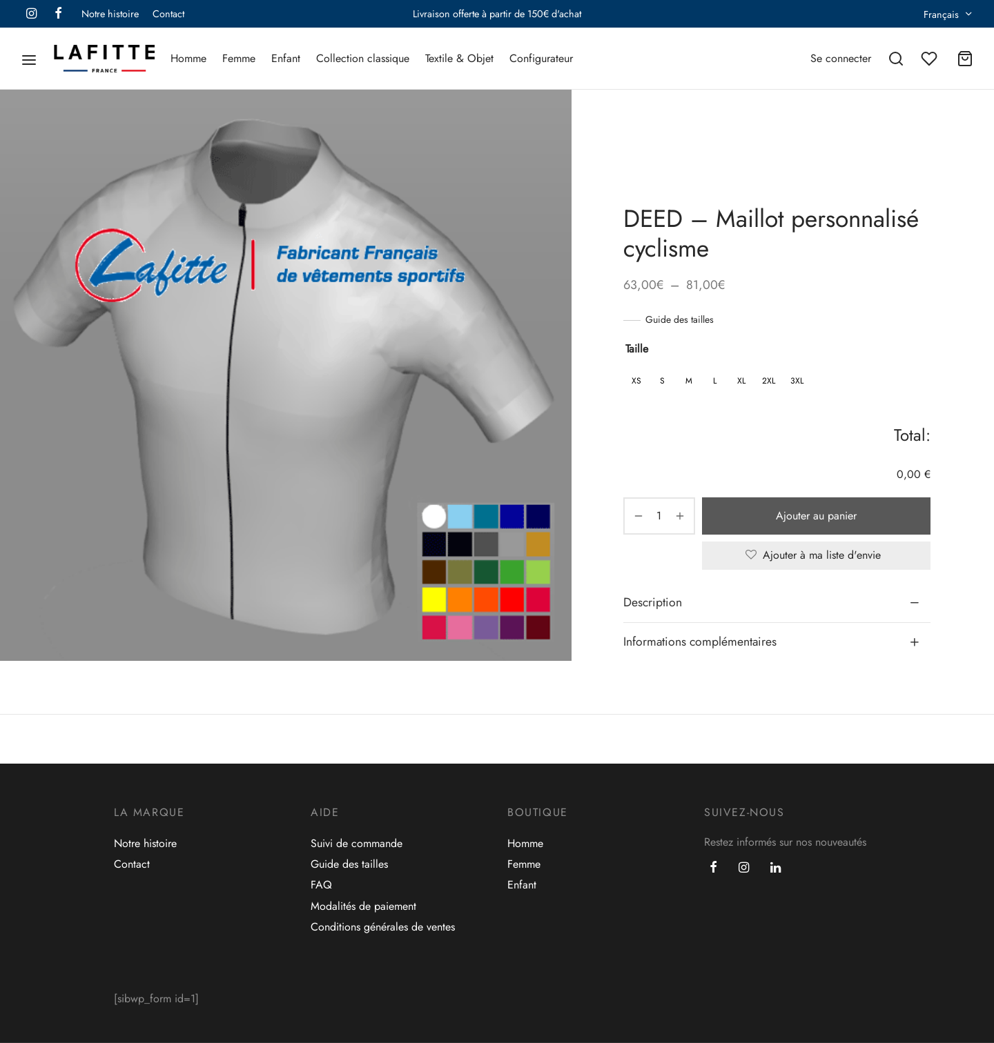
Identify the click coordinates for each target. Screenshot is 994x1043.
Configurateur (541, 58)
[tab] (776, 603)
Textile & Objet (459, 58)
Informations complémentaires (700, 641)
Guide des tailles (679, 319)
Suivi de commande (356, 843)
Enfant (285, 58)
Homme (188, 58)
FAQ (321, 885)
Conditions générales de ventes (383, 927)
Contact (168, 14)
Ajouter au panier (816, 516)
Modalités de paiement (363, 906)
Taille (636, 349)
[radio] (636, 381)
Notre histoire (110, 14)
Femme (238, 58)
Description (652, 602)
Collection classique (362, 58)
